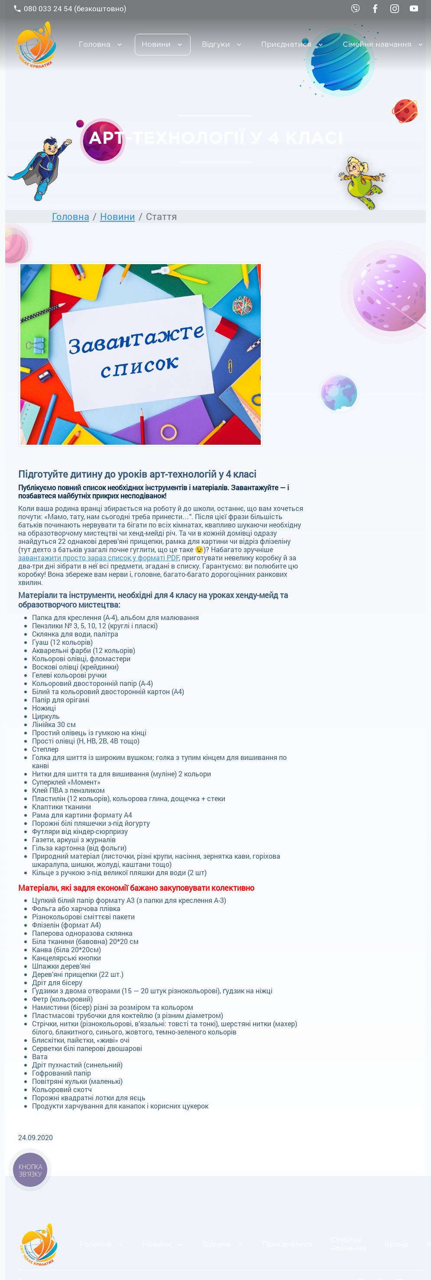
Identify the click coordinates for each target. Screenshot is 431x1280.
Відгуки (216, 45)
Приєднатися (286, 45)
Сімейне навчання (348, 1244)
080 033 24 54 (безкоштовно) (69, 8)
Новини (156, 45)
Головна (94, 45)
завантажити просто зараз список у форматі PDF (98, 557)
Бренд (396, 1244)
